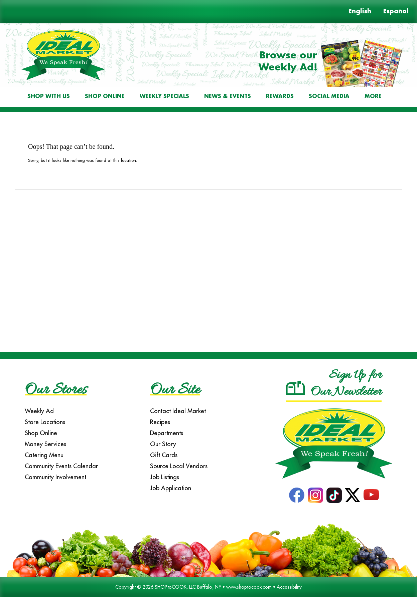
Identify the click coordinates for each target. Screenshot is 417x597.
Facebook (296, 495)
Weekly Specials (164, 96)
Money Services (45, 444)
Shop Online (105, 96)
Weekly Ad (39, 411)
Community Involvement (55, 477)
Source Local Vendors (178, 466)
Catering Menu (44, 455)
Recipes (160, 422)
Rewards (280, 96)
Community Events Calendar (61, 466)
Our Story (163, 444)
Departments (166, 433)
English (360, 11)
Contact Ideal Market (178, 411)
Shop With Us (48, 96)
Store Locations (45, 422)
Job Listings (164, 477)
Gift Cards (163, 455)
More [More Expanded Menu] (373, 96)
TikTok (334, 495)
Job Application (170, 488)
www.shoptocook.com (249, 587)
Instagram (315, 495)
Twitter (352, 495)
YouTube (371, 495)
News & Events (227, 96)
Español (396, 11)
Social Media (329, 96)
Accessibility (289, 587)
